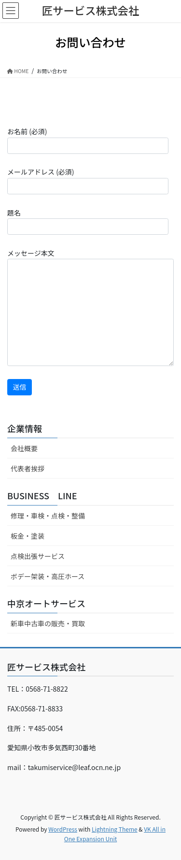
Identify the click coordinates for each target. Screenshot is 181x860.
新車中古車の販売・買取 (48, 623)
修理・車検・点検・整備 (48, 515)
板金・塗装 (27, 536)
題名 (87, 221)
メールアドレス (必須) (87, 180)
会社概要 (24, 448)
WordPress (62, 829)
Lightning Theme (115, 829)
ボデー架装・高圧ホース (47, 576)
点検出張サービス (38, 556)
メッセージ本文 (90, 307)
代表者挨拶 (27, 468)
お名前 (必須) (87, 139)
